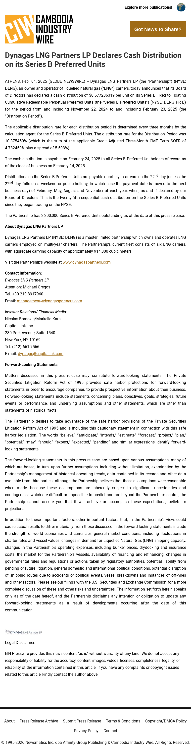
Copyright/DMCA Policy (166, 721)
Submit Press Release (82, 721)
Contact (110, 730)
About (9, 721)
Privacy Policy (86, 730)
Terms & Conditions (123, 721)
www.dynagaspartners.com (87, 262)
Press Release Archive (39, 721)
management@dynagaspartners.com (49, 301)
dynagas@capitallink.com (40, 353)
